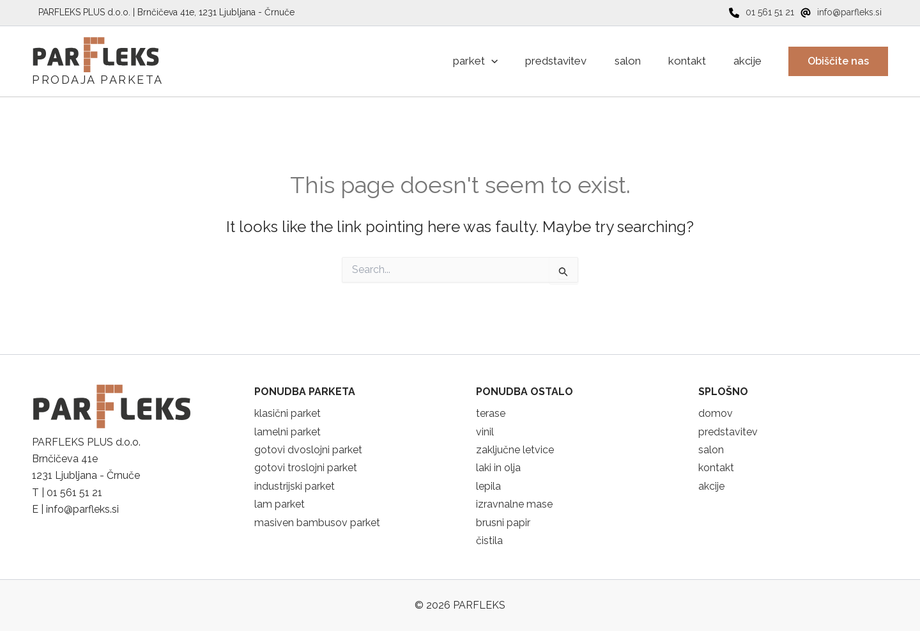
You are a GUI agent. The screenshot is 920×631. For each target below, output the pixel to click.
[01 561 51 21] (761, 12)
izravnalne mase (514, 504)
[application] (472, 61)
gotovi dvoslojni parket (308, 450)
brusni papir (503, 523)
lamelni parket (287, 432)
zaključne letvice (515, 450)
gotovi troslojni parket (305, 468)
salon (711, 450)
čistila (489, 540)
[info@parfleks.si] (841, 12)
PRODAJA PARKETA (98, 79)
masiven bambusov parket (317, 523)
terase (490, 413)
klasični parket (287, 413)
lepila (488, 486)
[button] (838, 61)
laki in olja (498, 468)
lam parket (279, 504)
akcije (711, 486)
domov (715, 413)
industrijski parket (294, 486)
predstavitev (728, 432)
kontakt (716, 468)
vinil (485, 432)
